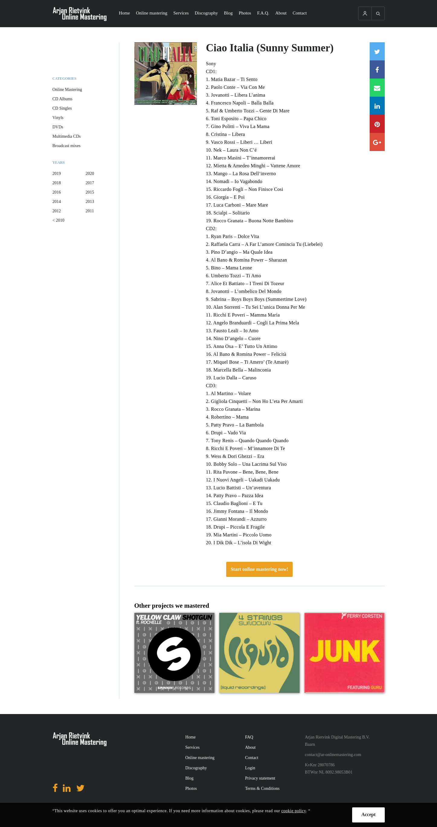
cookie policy (293, 811)
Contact (300, 13)
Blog (228, 13)
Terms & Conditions (262, 788)
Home (124, 13)
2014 (57, 201)
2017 (90, 183)
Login (250, 768)
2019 (57, 173)
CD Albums (63, 99)
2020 (90, 173)
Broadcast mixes (67, 145)
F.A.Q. (263, 13)
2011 (90, 211)
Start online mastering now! (259, 569)
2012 (57, 211)
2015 (90, 192)
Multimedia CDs (67, 136)
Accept (368, 814)
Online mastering (151, 13)
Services (181, 13)
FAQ (249, 737)
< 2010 (58, 220)
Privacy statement (260, 778)
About (281, 13)
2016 (57, 192)
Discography (206, 13)
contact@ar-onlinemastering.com (333, 754)
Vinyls (58, 117)
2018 (57, 183)
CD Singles (62, 108)
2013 (90, 201)
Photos (245, 13)
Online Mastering (67, 89)
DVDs (58, 127)
